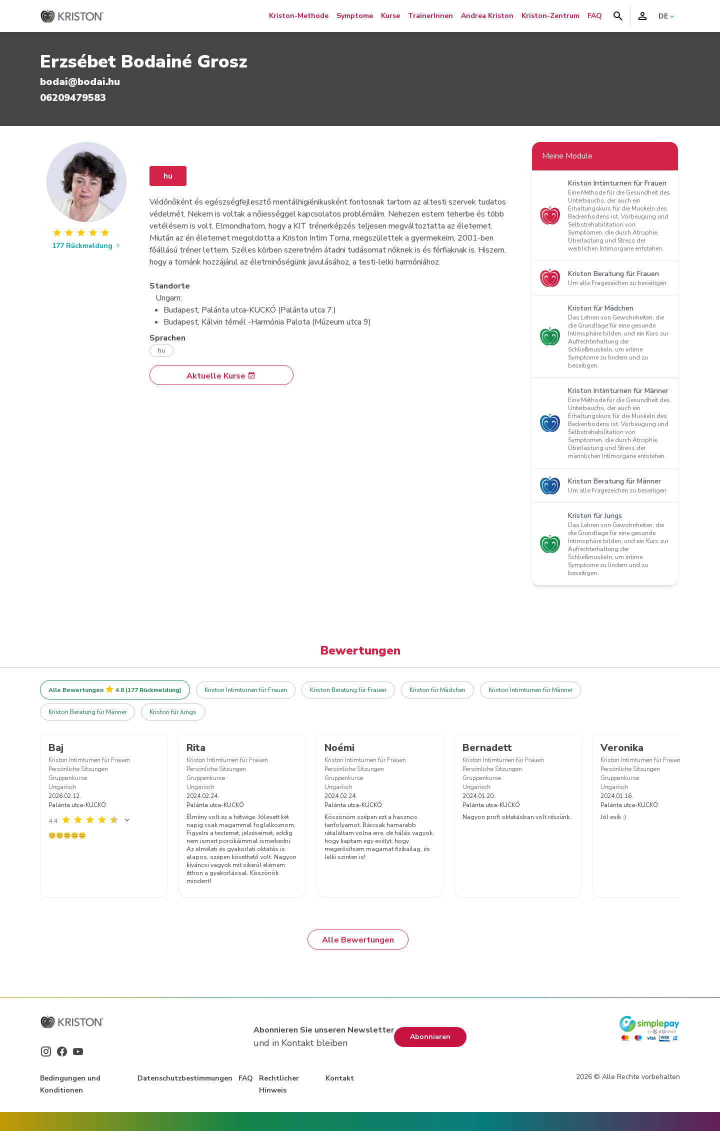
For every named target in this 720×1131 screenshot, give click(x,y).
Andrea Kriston (487, 15)
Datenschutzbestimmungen (185, 1078)
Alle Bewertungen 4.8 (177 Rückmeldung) (115, 689)
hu (168, 176)
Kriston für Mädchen (438, 690)
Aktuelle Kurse (221, 376)
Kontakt (340, 1078)
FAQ (595, 15)
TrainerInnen (430, 15)
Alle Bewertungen (358, 940)
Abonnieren (430, 1037)
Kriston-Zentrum (551, 15)
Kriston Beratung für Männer (87, 712)
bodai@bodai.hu (80, 81)
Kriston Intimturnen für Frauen (245, 690)
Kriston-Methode (298, 15)
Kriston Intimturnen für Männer (530, 690)
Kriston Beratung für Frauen (348, 690)
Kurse (390, 15)
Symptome (354, 15)
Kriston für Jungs (173, 712)
